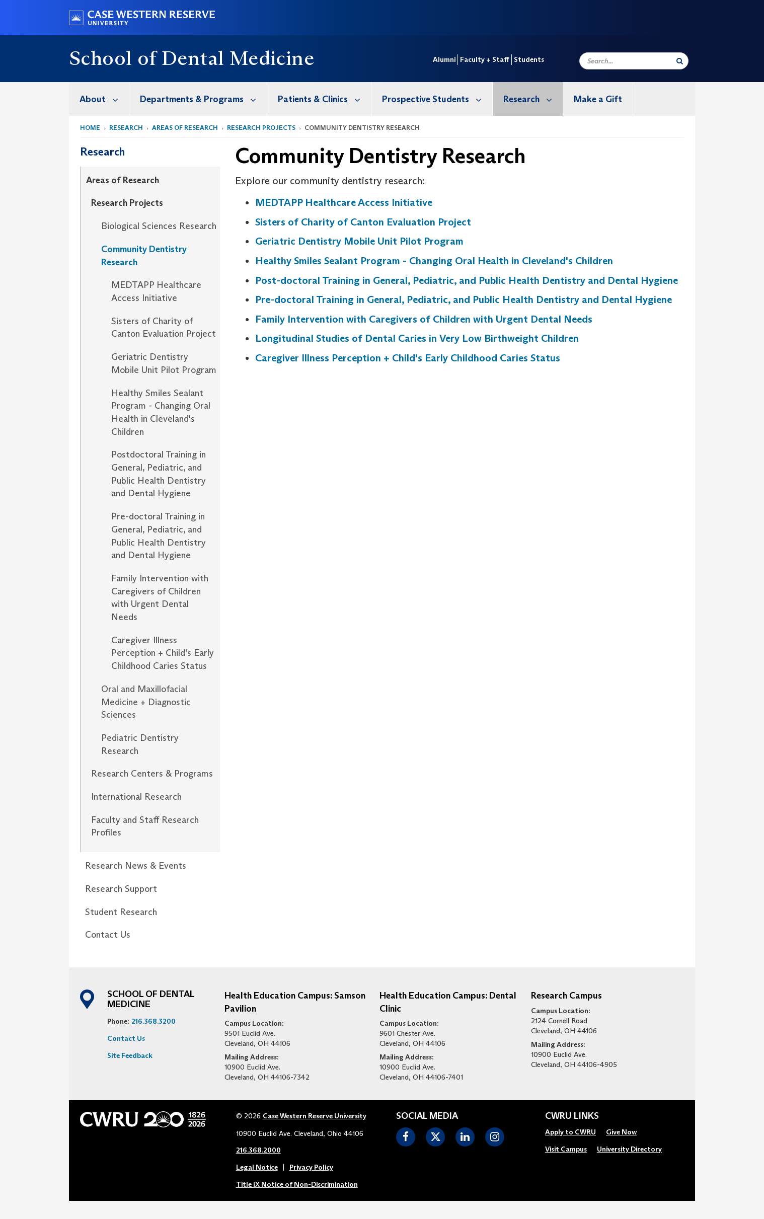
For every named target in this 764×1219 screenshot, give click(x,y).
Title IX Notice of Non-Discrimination (297, 1184)
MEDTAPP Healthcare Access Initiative (156, 291)
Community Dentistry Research (144, 256)
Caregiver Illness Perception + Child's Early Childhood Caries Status (162, 653)
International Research (136, 796)
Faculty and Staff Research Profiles (145, 826)
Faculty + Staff (484, 59)
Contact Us (107, 934)
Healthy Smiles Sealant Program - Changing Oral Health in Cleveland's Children (160, 412)
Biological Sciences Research (158, 226)
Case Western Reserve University (314, 1115)
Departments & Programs (203, 99)
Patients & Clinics (324, 99)
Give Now (621, 1131)
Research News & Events (135, 865)
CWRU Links (572, 1116)
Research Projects (261, 127)
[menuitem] (99, 99)
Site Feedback (129, 1055)
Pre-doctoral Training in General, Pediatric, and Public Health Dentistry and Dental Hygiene (158, 536)
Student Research (121, 912)
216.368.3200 (153, 1021)
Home (90, 127)
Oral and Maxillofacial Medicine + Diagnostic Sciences (146, 701)
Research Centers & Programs (152, 773)
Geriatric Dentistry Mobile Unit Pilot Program (163, 363)
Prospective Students (437, 99)
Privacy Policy (311, 1167)
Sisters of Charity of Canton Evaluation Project (163, 328)
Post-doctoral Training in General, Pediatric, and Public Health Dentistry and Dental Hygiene (466, 280)
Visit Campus (566, 1149)
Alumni (444, 59)
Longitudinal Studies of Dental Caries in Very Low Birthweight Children (417, 338)
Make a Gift (598, 99)
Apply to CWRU (570, 1131)
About (104, 99)
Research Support (121, 888)
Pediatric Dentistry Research (140, 744)
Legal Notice (257, 1167)
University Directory (629, 1149)
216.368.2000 (258, 1150)
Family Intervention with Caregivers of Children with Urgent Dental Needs (159, 598)
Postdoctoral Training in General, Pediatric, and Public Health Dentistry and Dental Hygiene (158, 474)
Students (529, 59)
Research (533, 99)
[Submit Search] (679, 60)
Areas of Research (185, 127)
